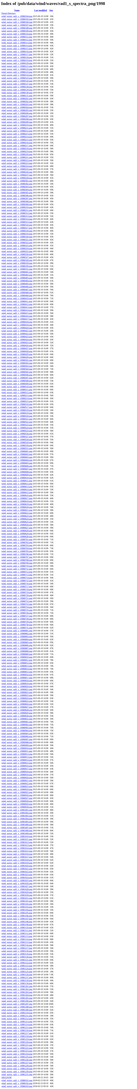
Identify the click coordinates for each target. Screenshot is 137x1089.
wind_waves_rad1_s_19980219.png (16, 151)
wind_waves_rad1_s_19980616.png (16, 495)
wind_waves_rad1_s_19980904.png (16, 730)
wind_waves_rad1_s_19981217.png (16, 1033)
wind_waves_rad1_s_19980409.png (16, 295)
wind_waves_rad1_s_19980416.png (16, 316)
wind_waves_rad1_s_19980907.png (16, 739)
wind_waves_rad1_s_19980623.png (16, 516)
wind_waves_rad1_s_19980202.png (16, 101)
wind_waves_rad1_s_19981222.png (16, 1048)
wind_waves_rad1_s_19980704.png (16, 548)
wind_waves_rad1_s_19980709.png (16, 563)
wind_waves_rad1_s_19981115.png (16, 942)
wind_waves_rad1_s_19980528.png (16, 439)
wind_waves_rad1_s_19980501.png (16, 360)
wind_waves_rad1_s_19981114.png (16, 939)
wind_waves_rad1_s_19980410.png (16, 298)
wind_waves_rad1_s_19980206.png (16, 113)
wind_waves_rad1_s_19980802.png (16, 633)
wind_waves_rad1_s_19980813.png (16, 666)
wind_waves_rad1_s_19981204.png (16, 995)
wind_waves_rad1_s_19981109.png (16, 924)
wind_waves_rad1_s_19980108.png (16, 28)
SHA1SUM (6, 1077)
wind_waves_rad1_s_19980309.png (16, 204)
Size (51, 10)
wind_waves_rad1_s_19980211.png (16, 128)
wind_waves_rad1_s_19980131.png (16, 95)
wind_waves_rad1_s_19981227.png (16, 1063)
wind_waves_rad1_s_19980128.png (16, 87)
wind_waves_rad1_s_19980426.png (16, 345)
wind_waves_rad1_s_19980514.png (16, 398)
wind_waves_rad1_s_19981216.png (16, 1030)
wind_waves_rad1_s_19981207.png (16, 1004)
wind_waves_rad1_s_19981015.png (16, 851)
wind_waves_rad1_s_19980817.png (16, 678)
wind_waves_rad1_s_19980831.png (16, 719)
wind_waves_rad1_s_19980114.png (16, 45)
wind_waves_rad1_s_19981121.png (16, 960)
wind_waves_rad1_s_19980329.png (16, 263)
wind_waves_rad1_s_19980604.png (16, 460)
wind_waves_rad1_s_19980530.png (16, 445)
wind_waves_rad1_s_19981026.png (16, 883)
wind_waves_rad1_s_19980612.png (16, 484)
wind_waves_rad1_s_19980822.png (16, 692)
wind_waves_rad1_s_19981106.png (16, 916)
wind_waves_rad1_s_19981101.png (16, 901)
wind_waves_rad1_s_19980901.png (16, 722)
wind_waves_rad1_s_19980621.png (16, 510)
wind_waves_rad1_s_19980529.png (16, 442)
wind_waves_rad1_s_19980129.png (16, 90)
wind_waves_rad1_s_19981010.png (16, 836)
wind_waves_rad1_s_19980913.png (16, 757)
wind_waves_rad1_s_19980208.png (16, 119)
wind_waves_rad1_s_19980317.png (16, 228)
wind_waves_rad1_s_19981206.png (16, 1001)
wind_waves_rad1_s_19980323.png (16, 245)
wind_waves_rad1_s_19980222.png (16, 160)
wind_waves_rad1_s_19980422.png (16, 334)
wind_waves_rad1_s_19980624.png (16, 519)
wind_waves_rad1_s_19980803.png (16, 636)
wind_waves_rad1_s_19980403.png (16, 278)
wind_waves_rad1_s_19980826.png (16, 704)
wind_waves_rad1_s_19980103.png (16, 1086)
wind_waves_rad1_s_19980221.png (16, 157)
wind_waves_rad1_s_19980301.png (16, 181)
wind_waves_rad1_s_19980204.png (16, 107)
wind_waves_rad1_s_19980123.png (16, 72)
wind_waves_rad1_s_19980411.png (16, 301)
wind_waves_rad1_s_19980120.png (16, 63)
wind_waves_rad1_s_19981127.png (16, 977)
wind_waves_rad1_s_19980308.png (16, 201)
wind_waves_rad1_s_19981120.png (16, 957)
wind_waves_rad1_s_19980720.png (16, 595)
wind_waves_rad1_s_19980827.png (16, 707)
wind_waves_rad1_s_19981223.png (16, 1051)
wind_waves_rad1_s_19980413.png (16, 307)
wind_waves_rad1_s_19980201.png (16, 98)
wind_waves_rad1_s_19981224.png (16, 1054)
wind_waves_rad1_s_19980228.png (16, 178)
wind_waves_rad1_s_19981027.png (16, 886)
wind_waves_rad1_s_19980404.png (16, 281)
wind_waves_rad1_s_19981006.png (16, 824)
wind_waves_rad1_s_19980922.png (16, 783)
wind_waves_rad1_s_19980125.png (16, 78)
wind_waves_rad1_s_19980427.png (16, 348)
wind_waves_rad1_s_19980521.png (16, 419)
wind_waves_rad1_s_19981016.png (16, 854)
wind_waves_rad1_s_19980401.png (16, 272)
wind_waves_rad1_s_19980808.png (16, 651)
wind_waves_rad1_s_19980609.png (16, 475)
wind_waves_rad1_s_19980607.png (16, 469)
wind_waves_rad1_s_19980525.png (16, 431)
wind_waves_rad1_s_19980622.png (16, 513)
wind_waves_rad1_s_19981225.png (16, 1057)
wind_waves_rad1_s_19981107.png (16, 919)
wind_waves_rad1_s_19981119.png (16, 954)
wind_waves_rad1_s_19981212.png (16, 1019)
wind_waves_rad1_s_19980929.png (16, 804)
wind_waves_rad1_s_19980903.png (16, 727)
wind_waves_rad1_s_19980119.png (16, 60)
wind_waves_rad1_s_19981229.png (16, 1068)
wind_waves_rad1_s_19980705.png (16, 551)
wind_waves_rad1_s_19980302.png (16, 184)
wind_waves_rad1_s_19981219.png (16, 1039)
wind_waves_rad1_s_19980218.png (16, 148)
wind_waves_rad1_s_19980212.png (16, 131)
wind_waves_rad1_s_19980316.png (16, 225)
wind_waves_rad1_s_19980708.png (16, 560)
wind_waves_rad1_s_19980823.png (16, 695)
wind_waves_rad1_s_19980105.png (16, 19)
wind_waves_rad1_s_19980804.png (16, 639)
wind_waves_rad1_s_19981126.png (16, 974)
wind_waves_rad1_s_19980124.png (16, 75)
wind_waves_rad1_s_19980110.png (16, 34)
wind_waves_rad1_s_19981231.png (16, 1074)
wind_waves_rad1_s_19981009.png (16, 833)
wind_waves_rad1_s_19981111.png (16, 930)
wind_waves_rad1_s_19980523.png (16, 425)
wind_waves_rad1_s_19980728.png (16, 619)
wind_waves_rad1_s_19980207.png (16, 116)
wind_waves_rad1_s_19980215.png (16, 140)
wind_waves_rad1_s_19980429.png (16, 354)
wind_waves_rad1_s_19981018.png (16, 860)
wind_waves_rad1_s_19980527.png (16, 436)
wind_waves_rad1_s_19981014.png (16, 848)
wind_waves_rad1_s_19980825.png (16, 701)
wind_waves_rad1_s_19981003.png (16, 816)
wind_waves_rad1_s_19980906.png (16, 736)
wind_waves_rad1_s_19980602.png (16, 454)
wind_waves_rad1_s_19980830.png (16, 716)
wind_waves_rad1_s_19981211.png (16, 1016)
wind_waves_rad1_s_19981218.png (16, 1036)
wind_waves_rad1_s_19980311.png (16, 210)
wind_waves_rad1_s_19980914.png (16, 760)
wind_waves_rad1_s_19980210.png (16, 125)
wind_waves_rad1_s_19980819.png (16, 683)
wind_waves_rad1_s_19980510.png (16, 386)
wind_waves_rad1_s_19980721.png (16, 598)
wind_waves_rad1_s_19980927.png (16, 798)
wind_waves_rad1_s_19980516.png (16, 404)
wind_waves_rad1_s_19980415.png (16, 313)
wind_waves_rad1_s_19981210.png (16, 1013)
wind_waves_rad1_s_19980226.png (16, 172)
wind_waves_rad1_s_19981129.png (16, 980)
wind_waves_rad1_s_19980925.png (16, 792)
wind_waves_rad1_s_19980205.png (16, 110)
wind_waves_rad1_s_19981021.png (16, 869)
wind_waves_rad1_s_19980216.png (16, 143)
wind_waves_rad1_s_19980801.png (16, 630)
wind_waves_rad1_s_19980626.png (16, 525)
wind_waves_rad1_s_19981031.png (16, 898)
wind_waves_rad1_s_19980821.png (16, 689)
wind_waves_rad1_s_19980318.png (16, 231)
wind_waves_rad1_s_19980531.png (16, 448)
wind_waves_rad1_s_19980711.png (16, 569)
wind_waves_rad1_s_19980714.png (16, 578)
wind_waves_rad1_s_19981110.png (16, 927)
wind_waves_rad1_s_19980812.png (16, 663)
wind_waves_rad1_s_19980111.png (16, 37)
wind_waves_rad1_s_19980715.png (16, 581)
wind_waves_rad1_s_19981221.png (16, 1045)
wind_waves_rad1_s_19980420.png (16, 328)
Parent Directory (8, 13)
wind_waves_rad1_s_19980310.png (16, 207)
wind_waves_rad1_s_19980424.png (16, 339)
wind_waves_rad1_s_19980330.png (16, 266)
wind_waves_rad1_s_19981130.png (16, 983)
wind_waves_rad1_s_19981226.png (16, 1060)
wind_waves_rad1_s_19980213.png (16, 134)
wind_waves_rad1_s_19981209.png (16, 1010)
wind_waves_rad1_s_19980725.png (16, 610)
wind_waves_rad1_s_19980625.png (16, 522)
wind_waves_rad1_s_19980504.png (16, 369)
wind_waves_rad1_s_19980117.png (16, 54)
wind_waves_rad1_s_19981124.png (16, 969)
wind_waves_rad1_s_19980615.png (16, 492)
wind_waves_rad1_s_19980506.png (16, 375)
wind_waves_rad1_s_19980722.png (16, 601)
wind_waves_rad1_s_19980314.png (16, 219)
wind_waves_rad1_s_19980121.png (16, 66)
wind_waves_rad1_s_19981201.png (16, 986)
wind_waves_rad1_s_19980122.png (16, 69)
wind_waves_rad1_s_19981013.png (16, 845)
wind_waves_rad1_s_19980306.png (16, 195)
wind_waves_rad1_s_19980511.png (16, 389)
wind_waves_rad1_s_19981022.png (16, 872)
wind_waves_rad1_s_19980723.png (16, 604)
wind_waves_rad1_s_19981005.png (16, 822)
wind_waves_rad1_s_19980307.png (16, 198)
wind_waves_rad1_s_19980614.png (16, 489)
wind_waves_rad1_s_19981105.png (16, 913)
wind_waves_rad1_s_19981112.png (16, 933)
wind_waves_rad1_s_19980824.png (16, 698)
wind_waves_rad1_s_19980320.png (16, 237)
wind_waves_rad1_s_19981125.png (16, 971)
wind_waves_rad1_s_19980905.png (16, 733)
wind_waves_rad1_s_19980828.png (16, 710)
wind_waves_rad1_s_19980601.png (16, 451)
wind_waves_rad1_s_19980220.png (16, 154)
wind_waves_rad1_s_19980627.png (16, 528)
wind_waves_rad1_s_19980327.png (16, 257)
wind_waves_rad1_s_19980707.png (16, 557)
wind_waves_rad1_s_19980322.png (16, 242)
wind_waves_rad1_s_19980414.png (16, 310)
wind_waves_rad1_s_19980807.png (16, 648)
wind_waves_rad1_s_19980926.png (16, 795)
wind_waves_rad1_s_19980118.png (16, 57)
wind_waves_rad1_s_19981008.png (16, 830)
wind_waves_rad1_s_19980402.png (16, 275)
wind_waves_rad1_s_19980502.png (16, 363)
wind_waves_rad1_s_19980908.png (16, 742)
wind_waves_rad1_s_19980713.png (16, 575)
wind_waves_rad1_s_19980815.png (16, 672)
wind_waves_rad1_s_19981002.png (16, 813)
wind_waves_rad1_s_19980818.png (16, 680)
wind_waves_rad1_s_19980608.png (16, 472)
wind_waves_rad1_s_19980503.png (16, 366)
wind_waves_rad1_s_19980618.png (16, 501)
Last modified (40, 10)
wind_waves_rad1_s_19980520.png (16, 416)
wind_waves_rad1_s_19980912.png (16, 754)
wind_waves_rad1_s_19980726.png (16, 613)
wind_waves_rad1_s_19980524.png (16, 428)
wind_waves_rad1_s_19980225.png (16, 169)
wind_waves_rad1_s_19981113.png (16, 936)
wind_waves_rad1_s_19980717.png (16, 586)
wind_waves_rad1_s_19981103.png (16, 907)
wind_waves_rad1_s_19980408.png (16, 292)
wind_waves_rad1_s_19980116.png (16, 51)
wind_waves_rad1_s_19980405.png (16, 284)
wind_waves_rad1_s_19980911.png (16, 751)
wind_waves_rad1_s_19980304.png (16, 190)
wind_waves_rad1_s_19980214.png (16, 137)
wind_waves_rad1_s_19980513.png (16, 395)
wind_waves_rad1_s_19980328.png (16, 260)
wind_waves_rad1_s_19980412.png (16, 304)
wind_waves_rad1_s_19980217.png (16, 145)
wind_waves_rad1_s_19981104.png (16, 910)
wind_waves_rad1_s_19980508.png (16, 381)
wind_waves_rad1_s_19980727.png (16, 616)
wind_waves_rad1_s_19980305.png (16, 192)
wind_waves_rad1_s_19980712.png (16, 572)
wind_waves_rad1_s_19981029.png (16, 892)
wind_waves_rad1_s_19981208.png (16, 1007)
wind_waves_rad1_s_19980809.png (16, 654)
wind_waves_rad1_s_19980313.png (16, 216)
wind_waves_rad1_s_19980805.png (16, 642)
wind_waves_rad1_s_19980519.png (16, 413)
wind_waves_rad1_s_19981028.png (16, 889)
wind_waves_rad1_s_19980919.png (16, 775)
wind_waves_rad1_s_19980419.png (16, 325)
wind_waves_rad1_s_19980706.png (16, 554)
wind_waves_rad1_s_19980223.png (16, 163)
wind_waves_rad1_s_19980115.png (16, 48)
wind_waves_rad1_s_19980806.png (16, 645)
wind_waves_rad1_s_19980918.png (16, 772)
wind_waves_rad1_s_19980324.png (16, 248)
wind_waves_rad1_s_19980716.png (16, 583)
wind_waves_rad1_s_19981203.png (16, 992)
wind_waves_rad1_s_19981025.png (16, 880)
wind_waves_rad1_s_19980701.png (16, 539)
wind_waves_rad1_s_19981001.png (16, 810)
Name (17, 10)
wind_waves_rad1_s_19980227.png (16, 175)
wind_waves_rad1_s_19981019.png (16, 863)
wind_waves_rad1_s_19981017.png (16, 857)
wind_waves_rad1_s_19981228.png (16, 1066)
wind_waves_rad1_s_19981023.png (16, 874)
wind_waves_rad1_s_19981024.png (16, 877)
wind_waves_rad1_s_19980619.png (16, 504)
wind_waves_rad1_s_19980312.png (16, 213)
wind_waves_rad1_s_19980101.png (16, 1080)
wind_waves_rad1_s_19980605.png (16, 463)
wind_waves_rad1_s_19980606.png (16, 466)
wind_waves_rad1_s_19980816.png (16, 675)
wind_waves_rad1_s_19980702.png (16, 542)
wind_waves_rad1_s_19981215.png (16, 1027)
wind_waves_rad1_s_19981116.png (16, 945)
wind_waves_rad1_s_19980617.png (16, 498)
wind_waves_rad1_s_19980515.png (16, 401)
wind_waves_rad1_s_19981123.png (16, 966)
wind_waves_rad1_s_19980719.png (16, 592)
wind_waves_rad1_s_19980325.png (16, 251)
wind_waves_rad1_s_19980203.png (16, 104)
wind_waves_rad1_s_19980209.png (16, 122)
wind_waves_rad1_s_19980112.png (16, 40)
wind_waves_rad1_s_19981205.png (16, 998)
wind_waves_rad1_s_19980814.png (16, 669)
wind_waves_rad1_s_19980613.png (16, 486)
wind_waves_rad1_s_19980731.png (16, 628)
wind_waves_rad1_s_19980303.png (16, 187)
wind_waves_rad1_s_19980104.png (16, 16)
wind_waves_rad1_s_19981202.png (16, 989)
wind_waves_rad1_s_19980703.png (16, 545)
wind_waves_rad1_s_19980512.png (16, 392)
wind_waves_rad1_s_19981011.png (16, 839)
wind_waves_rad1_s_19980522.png (16, 422)
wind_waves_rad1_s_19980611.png (16, 481)
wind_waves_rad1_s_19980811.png (16, 660)
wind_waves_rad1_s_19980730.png (16, 625)
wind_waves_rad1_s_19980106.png (16, 22)
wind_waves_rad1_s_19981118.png (16, 951)
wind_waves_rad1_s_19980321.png (16, 240)
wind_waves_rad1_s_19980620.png (16, 507)
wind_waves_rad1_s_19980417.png (16, 319)
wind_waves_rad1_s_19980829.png (16, 713)
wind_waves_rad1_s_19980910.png (16, 748)
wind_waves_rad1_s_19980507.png (16, 378)
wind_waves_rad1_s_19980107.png (16, 25)
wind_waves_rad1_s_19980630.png (16, 536)
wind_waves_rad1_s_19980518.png (16, 410)
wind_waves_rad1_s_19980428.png (16, 351)
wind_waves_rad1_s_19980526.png (16, 434)
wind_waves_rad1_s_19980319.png (16, 234)
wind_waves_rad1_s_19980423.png (16, 337)
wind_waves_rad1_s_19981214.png (16, 1024)
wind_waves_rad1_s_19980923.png (16, 786)
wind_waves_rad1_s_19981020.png (16, 866)
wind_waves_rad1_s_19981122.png (16, 963)
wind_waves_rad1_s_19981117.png (16, 948)
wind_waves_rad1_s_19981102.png (16, 904)
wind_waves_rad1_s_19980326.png (16, 254)
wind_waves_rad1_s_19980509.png (16, 384)
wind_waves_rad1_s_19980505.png (16, 372)
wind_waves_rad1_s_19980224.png (16, 166)
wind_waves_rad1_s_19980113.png (16, 43)
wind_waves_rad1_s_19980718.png (16, 589)
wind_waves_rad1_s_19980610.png (16, 478)
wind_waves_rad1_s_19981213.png (16, 1021)
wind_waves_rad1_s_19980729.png (16, 622)
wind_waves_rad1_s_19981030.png (16, 895)
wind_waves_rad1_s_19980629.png (16, 533)
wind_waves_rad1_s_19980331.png (16, 269)
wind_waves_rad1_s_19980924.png (16, 789)
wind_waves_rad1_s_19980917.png (16, 769)
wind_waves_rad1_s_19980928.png (16, 801)
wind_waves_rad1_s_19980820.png (16, 686)
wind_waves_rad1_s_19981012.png (16, 842)
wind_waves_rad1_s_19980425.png (16, 342)
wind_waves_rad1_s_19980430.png (16, 357)
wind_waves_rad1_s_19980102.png (16, 1083)
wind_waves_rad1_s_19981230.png (16, 1071)
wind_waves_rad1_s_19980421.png (16, 331)
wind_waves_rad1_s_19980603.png (16, 457)
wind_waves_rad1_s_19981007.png (16, 827)
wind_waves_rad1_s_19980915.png (16, 763)
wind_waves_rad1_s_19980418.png (16, 322)
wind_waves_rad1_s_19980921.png (16, 780)
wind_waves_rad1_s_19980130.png (16, 93)
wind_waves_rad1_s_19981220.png (16, 1042)
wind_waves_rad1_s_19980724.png (16, 607)
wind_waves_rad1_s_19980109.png (16, 31)
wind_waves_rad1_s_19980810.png (16, 657)
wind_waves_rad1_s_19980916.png (16, 766)
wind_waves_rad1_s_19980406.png (16, 287)
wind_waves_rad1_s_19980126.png (16, 81)
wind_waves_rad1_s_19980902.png (16, 725)
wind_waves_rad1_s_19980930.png (16, 807)
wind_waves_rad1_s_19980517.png (16, 407)
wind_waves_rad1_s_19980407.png (16, 289)
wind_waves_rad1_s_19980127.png (16, 84)
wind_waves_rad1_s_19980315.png (16, 222)
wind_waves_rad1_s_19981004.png (16, 819)
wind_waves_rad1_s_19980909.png (16, 745)
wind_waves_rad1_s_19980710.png (16, 566)
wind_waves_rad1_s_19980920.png (16, 777)
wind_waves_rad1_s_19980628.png (16, 531)
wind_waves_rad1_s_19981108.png (16, 922)
